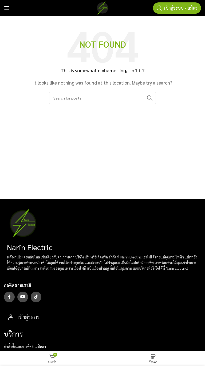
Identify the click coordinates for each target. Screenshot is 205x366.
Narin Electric (30, 247)
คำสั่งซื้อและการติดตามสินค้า (25, 346)
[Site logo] (102, 7)
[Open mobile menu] (6, 8)
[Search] (102, 98)
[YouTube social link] (22, 297)
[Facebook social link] (9, 297)
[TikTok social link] (36, 297)
